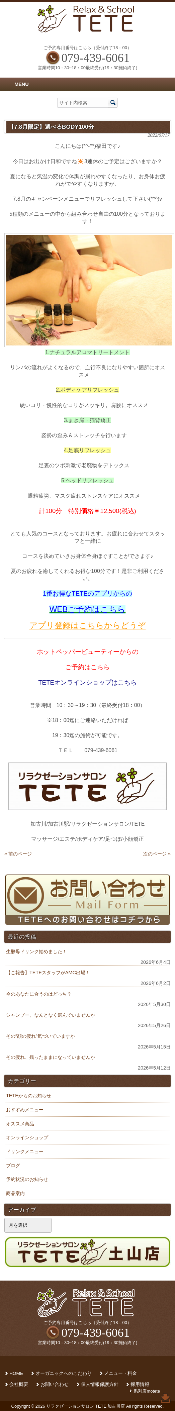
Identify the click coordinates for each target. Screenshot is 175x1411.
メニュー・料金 (120, 1373)
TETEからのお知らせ (28, 1095)
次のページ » (157, 853)
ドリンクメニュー (24, 1151)
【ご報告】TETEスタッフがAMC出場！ (48, 972)
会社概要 (18, 1384)
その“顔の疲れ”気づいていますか (40, 1036)
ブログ (13, 1165)
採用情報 (139, 1384)
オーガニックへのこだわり (63, 1373)
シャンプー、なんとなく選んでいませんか (50, 1015)
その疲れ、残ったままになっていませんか (50, 1057)
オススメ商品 (20, 1123)
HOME (16, 1373)
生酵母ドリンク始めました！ (36, 951)
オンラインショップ (27, 1137)
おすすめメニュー (24, 1109)
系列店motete (147, 1391)
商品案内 (15, 1193)
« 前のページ (18, 853)
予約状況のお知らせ (27, 1179)
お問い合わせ (54, 1384)
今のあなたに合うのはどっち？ (39, 994)
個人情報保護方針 (99, 1384)
